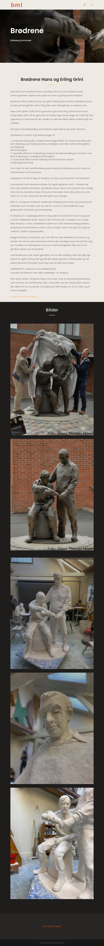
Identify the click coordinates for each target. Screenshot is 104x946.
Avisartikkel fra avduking (23, 296)
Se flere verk (52, 926)
